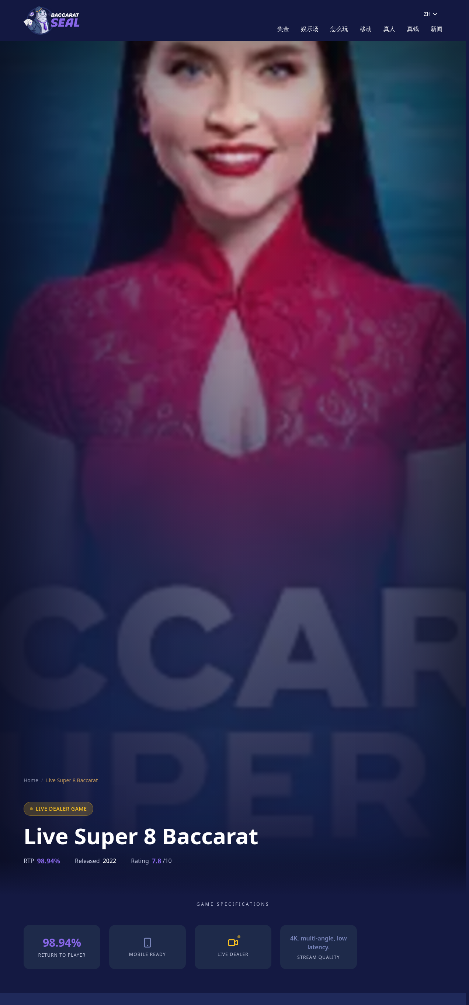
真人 (389, 29)
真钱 (413, 29)
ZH (431, 13)
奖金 (283, 29)
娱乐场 (310, 29)
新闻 (436, 29)
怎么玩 (339, 29)
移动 (366, 29)
